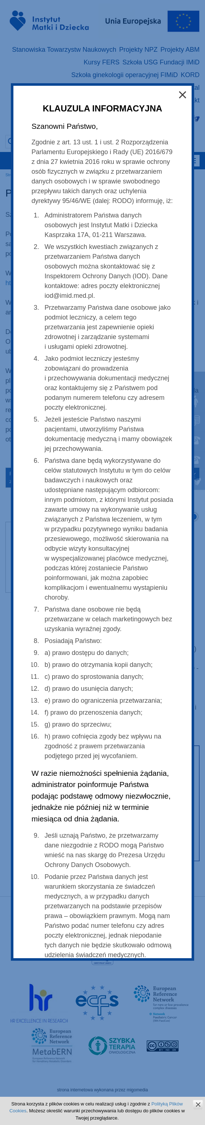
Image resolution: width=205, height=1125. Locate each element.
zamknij (198, 1104)
